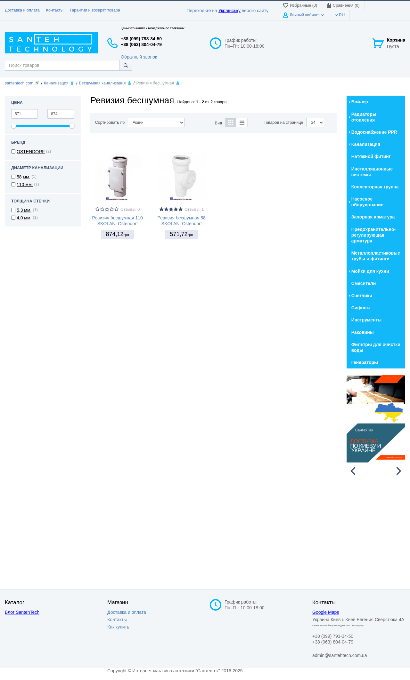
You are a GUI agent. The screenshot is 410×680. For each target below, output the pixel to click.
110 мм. (25, 184)
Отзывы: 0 (130, 209)
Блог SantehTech (22, 612)
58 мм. (23, 176)
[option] (376, 419)
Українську (229, 10)
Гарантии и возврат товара (95, 10)
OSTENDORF (31, 151)
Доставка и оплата (22, 10)
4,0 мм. (24, 217)
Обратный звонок (139, 56)
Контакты (54, 10)
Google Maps (325, 612)
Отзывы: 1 (194, 209)
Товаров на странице (283, 122)
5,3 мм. (24, 210)
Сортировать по (110, 122)
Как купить (118, 626)
